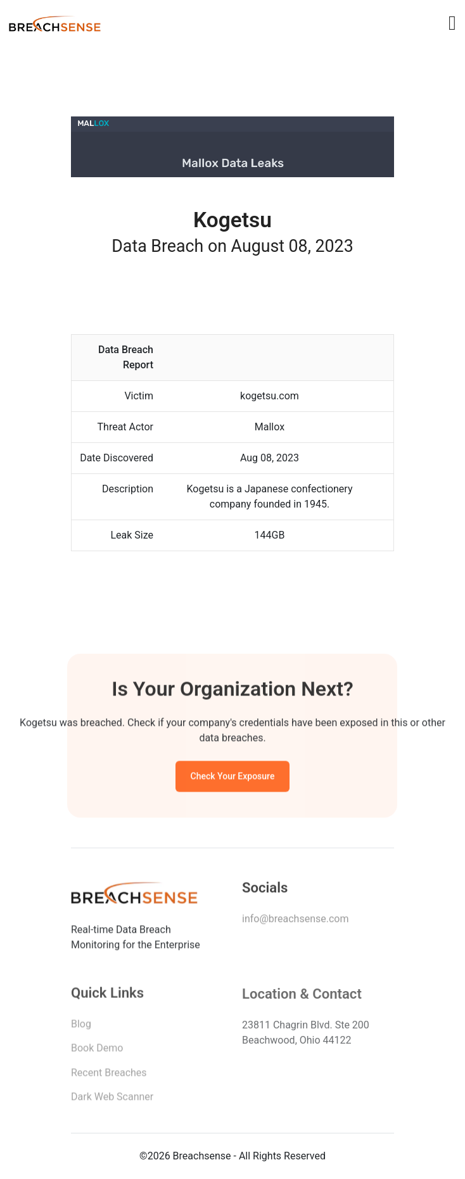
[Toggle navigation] (452, 23)
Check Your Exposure (233, 778)
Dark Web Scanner (112, 1100)
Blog (81, 1027)
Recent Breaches (109, 1076)
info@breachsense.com (295, 921)
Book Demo (97, 1051)
